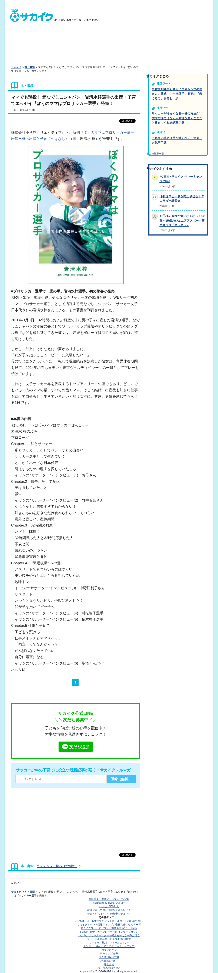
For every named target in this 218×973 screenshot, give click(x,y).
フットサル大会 (109, 939)
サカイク (16, 67)
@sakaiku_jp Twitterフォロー (108, 902)
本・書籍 (29, 67)
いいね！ (109, 906)
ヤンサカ (109, 946)
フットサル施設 (109, 942)
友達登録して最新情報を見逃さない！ (109, 910)
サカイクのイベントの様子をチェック (109, 913)
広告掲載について (109, 960)
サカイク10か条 (109, 953)
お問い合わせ (109, 949)
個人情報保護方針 (109, 957)
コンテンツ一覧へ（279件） (57, 866)
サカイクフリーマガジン (109, 928)
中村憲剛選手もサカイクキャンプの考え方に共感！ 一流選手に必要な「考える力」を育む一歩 (177, 93)
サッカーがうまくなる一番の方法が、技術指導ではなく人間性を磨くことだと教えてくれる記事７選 (177, 118)
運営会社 (109, 964)
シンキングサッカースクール (109, 935)
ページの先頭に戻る (109, 968)
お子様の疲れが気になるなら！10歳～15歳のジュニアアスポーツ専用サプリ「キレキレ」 (182, 220)
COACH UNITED (109, 920)
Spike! (109, 931)
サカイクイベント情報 (109, 924)
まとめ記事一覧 (155, 153)
